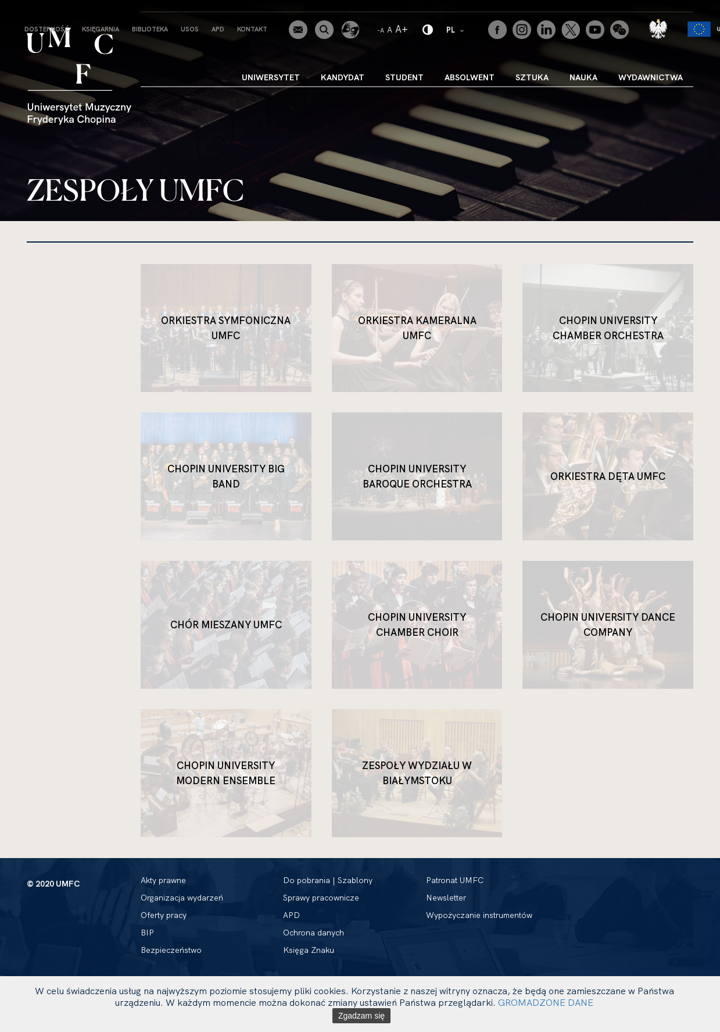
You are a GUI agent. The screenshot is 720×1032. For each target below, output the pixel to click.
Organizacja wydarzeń (182, 897)
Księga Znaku (308, 950)
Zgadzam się (361, 1015)
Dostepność (46, 29)
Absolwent (470, 77)
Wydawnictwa (650, 77)
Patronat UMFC (454, 880)
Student (404, 77)
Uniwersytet (271, 77)
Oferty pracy (164, 915)
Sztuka (532, 77)
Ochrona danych (313, 932)
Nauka (583, 77)
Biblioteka (150, 29)
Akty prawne (163, 880)
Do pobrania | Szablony (327, 880)
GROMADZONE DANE (545, 1002)
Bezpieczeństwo (171, 950)
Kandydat (342, 77)
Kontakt (252, 29)
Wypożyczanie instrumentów (479, 915)
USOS (190, 29)
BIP (147, 932)
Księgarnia (100, 29)
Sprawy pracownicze (321, 897)
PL (455, 29)
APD (218, 29)
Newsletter (446, 897)
